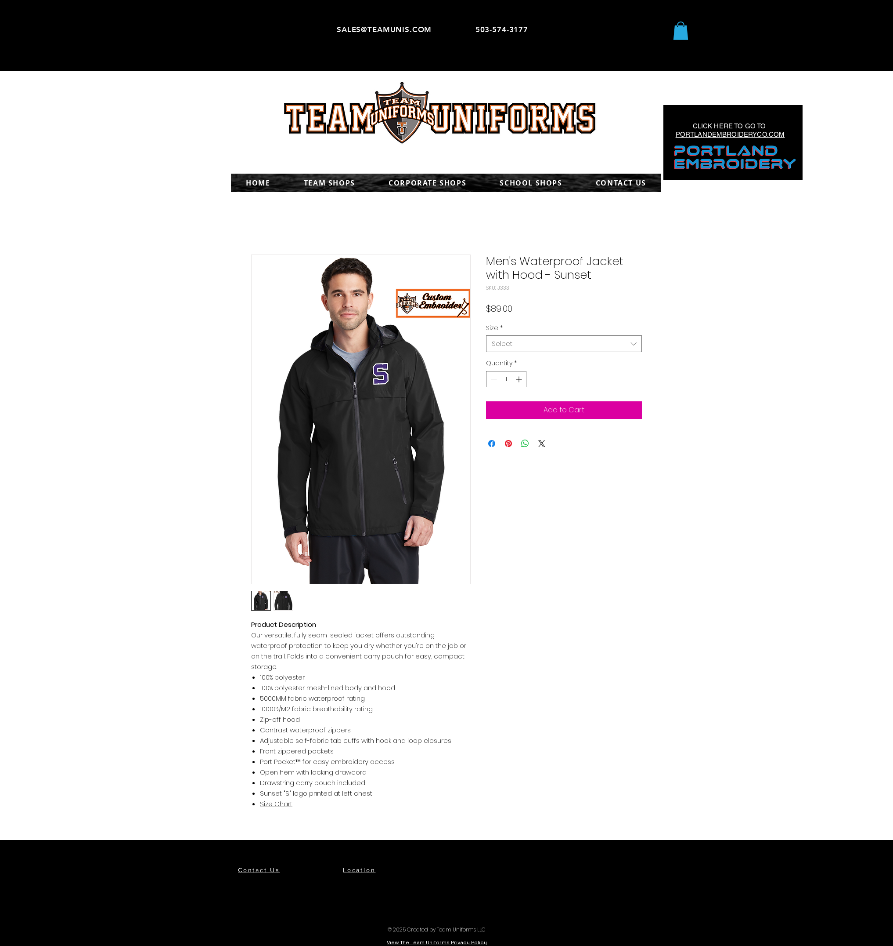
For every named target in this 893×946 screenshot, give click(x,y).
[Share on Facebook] (491, 443)
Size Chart (276, 803)
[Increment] (519, 379)
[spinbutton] (506, 379)
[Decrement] (492, 379)
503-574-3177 (501, 29)
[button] (680, 31)
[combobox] (564, 343)
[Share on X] (542, 443)
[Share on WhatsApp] (525, 443)
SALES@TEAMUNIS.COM (384, 29)
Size (494, 328)
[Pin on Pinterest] (508, 443)
